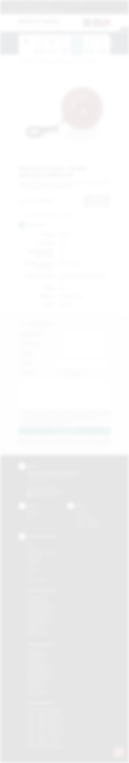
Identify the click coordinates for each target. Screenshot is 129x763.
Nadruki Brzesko (37, 655)
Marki (59, 4)
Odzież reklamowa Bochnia (43, 714)
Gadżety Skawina (38, 624)
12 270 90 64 (14, 9)
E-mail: (26, 363)
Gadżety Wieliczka (38, 634)
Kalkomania (34, 556)
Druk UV (32, 566)
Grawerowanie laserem (41, 552)
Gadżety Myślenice (39, 610)
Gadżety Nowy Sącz (39, 620)
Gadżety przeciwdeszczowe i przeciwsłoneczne (67, 61)
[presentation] (110, 43)
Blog (69, 4)
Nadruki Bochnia (37, 650)
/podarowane (51, 495)
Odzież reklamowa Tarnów (43, 742)
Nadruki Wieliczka (38, 692)
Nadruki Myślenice (38, 669)
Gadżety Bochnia (37, 596)
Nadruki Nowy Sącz (39, 678)
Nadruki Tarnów (36, 688)
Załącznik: (28, 372)
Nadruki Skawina (37, 683)
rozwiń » (62, 424)
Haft (29, 575)
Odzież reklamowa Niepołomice (46, 728)
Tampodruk (34, 561)
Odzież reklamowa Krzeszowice (47, 718)
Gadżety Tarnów (37, 629)
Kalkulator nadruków (88, 526)
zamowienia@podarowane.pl (46, 9)
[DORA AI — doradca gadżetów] (118, 752)
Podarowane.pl (27, 61)
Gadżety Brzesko (38, 601)
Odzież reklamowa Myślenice (45, 723)
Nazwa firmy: (31, 343)
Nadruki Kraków (36, 660)
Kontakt (80, 4)
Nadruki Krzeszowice (40, 664)
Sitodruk (32, 547)
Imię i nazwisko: (32, 334)
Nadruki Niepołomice (39, 674)
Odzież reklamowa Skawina (44, 737)
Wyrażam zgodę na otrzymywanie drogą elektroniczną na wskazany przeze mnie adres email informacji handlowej (66, 422)
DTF (29, 542)
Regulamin (10, 4)
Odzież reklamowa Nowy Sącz (45, 732)
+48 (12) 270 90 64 (46, 487)
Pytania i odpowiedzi (88, 521)
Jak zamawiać (28, 4)
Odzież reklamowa (40, 703)
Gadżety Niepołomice (40, 615)
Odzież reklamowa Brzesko (44, 709)
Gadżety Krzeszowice (40, 606)
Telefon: (27, 353)
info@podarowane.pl (52, 491)
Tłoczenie (33, 570)
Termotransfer (36, 580)
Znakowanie (46, 4)
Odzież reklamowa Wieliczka (44, 746)
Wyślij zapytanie (92, 215)
